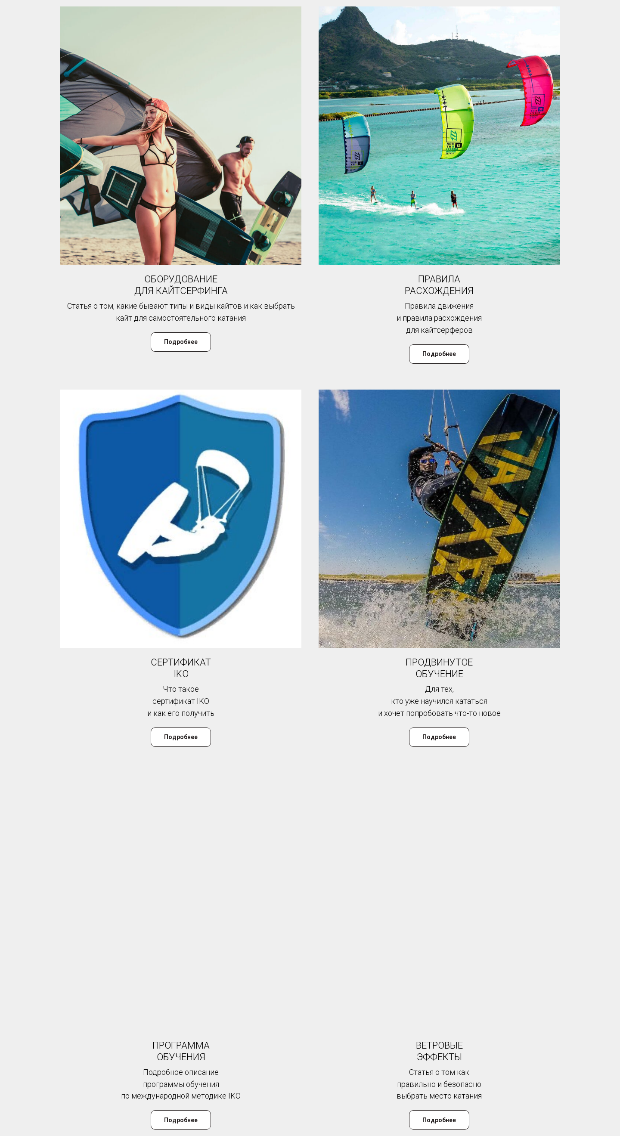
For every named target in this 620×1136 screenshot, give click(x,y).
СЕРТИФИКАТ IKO (181, 668)
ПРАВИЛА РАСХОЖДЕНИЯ (439, 285)
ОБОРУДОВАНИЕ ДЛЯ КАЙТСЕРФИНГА (181, 285)
